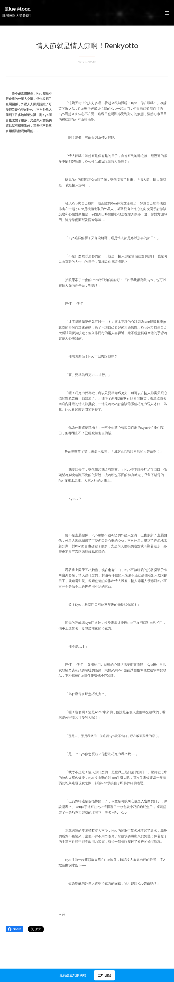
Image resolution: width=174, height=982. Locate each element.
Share (14, 929)
